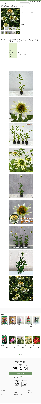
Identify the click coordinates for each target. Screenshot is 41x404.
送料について (23, 24)
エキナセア (4, 5)
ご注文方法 (15, 388)
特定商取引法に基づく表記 (18, 394)
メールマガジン (29, 394)
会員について (3, 390)
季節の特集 (2, 6)
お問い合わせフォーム (20, 373)
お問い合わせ (16, 392)
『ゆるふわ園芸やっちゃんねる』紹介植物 (8, 6)
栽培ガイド (2, 392)
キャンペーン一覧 (16, 390)
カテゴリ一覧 (29, 388)
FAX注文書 (20, 376)
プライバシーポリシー (30, 392)
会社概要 (28, 390)
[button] (25, 333)
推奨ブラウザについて (4, 394)
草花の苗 (2, 5)
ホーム (2, 388)
